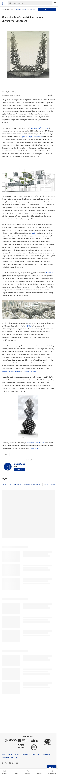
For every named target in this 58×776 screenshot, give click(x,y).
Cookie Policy (32, 9)
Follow (19, 469)
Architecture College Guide (32, 485)
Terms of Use (18, 9)
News (5, 485)
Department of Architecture (40, 128)
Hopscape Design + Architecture (31, 137)
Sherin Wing (19, 463)
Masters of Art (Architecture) (11, 371)
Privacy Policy (25, 9)
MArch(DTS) (50, 273)
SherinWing (34, 448)
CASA (29, 326)
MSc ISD (34, 233)
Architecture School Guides (35, 443)
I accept (47, 10)
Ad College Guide (15, 485)
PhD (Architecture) (30, 371)
